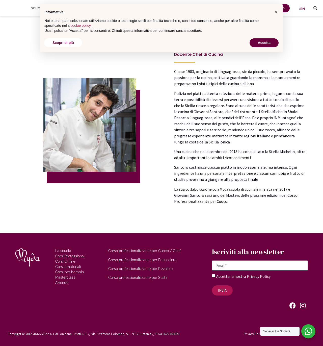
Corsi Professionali (70, 256)
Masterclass (65, 277)
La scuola (63, 251)
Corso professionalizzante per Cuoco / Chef (144, 251)
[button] (315, 8)
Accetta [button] (264, 43)
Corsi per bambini (70, 272)
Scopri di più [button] (63, 43)
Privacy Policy (259, 276)
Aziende (61, 283)
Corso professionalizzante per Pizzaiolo (140, 269)
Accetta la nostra (231, 276)
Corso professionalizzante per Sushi (137, 278)
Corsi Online (65, 261)
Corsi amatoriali (68, 267)
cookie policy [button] (81, 25)
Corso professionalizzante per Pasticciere (142, 260)
